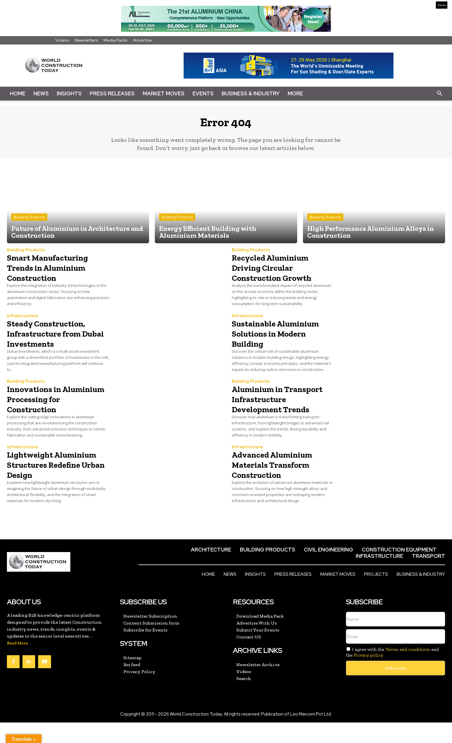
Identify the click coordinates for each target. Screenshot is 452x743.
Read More (17, 663)
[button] (439, 93)
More (295, 93)
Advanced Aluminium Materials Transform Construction (282, 476)
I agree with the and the (392, 672)
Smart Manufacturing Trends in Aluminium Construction (57, 271)
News (41, 93)
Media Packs (115, 40)
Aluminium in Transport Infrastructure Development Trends (279, 408)
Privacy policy (368, 675)
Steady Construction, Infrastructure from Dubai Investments (55, 337)
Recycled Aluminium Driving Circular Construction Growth (280, 271)
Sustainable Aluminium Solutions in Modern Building (281, 337)
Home (17, 93)
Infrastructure (22, 320)
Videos (62, 40)
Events (203, 93)
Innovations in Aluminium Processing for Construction (40, 408)
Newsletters (86, 40)
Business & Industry (251, 93)
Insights (69, 93)
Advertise (142, 40)
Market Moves (163, 93)
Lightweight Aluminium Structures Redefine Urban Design (52, 481)
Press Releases (112, 93)
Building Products (29, 221)
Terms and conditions (407, 670)
